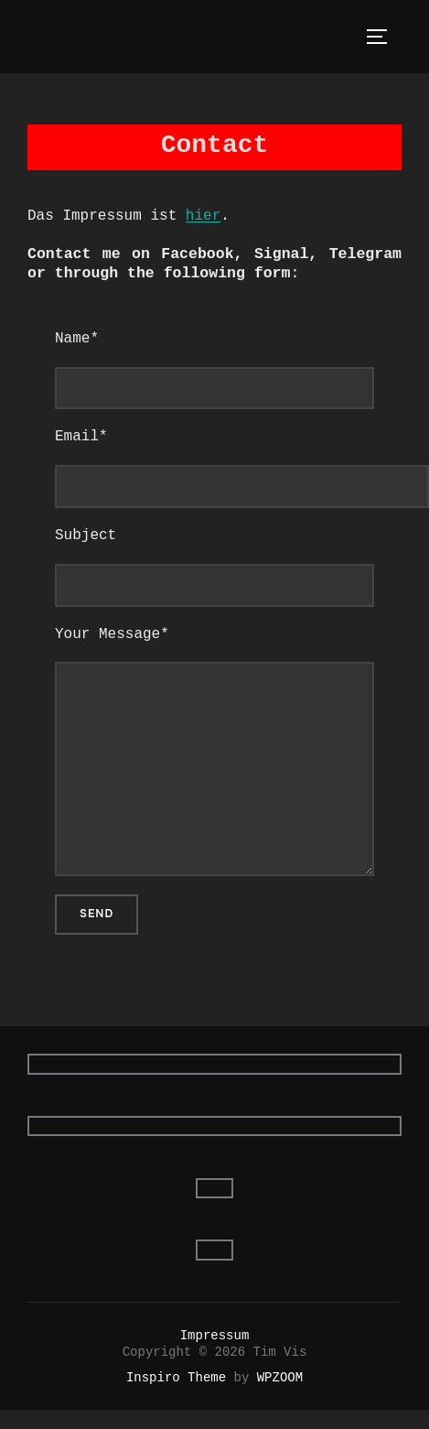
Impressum (215, 1335)
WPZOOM (280, 1377)
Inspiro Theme (176, 1377)
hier (203, 216)
